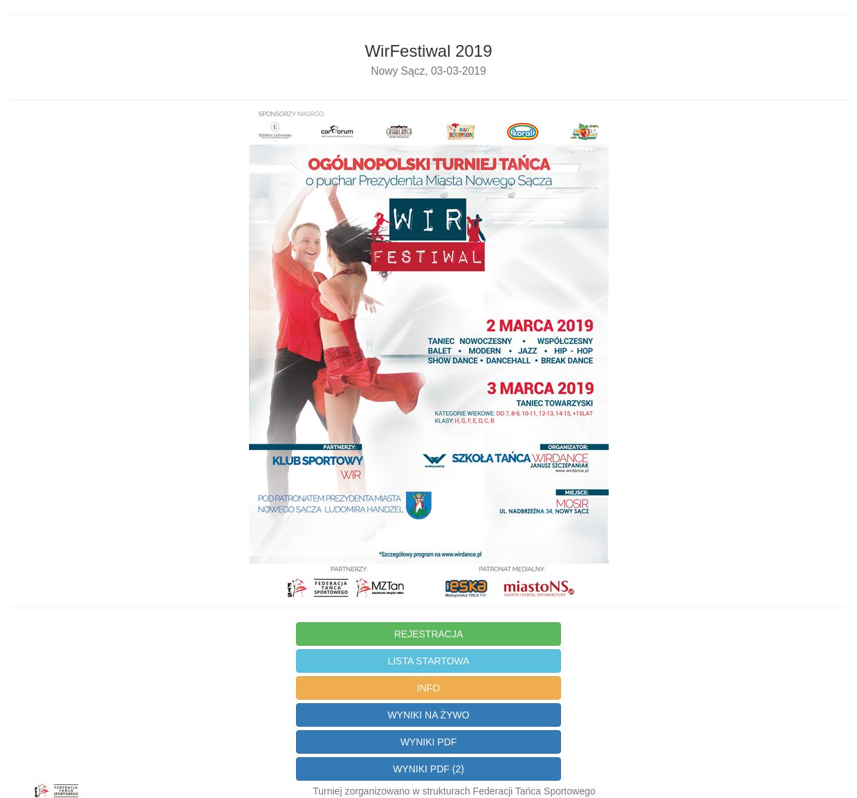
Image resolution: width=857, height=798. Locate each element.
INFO (428, 687)
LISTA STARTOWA (428, 660)
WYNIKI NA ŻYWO (428, 714)
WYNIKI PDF (428, 741)
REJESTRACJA (428, 634)
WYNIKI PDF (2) (428, 768)
